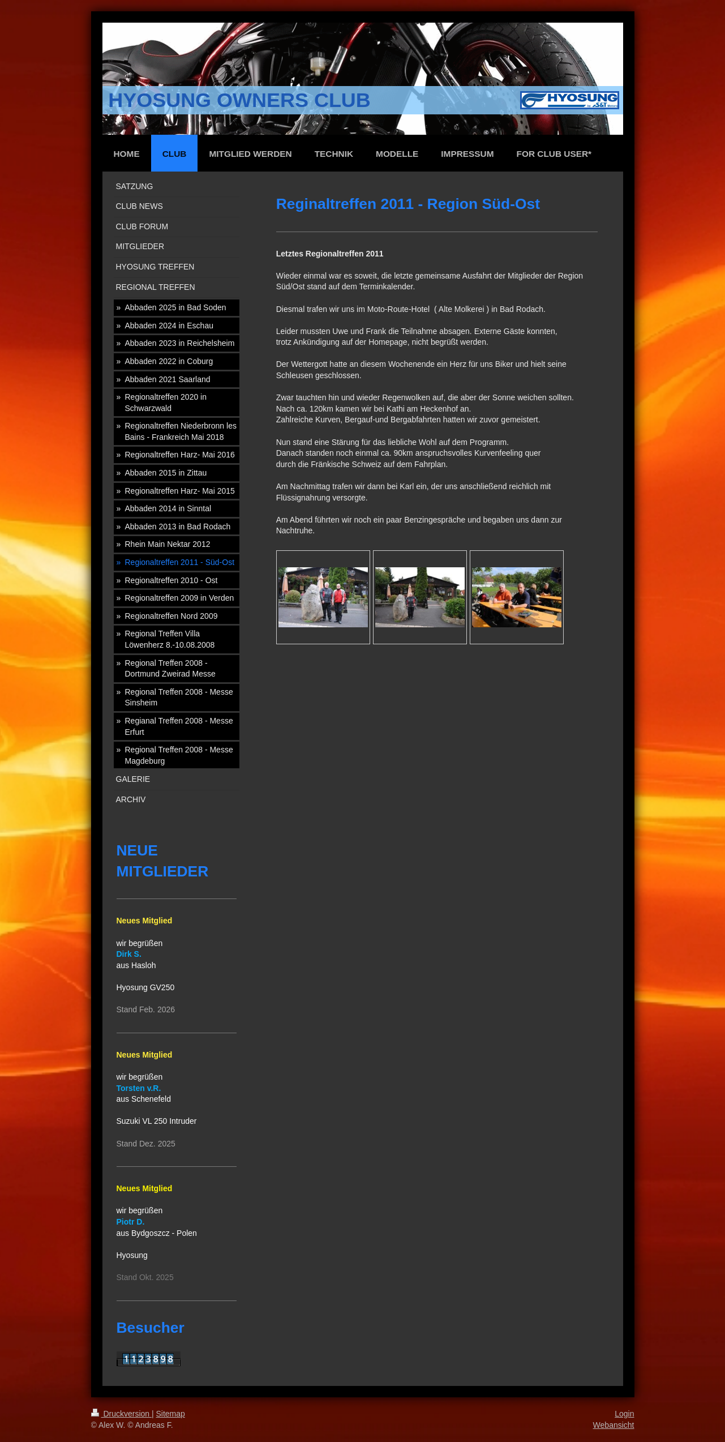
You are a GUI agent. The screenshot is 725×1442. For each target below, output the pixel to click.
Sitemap (170, 1413)
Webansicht (613, 1425)
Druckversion (121, 1413)
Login (624, 1413)
